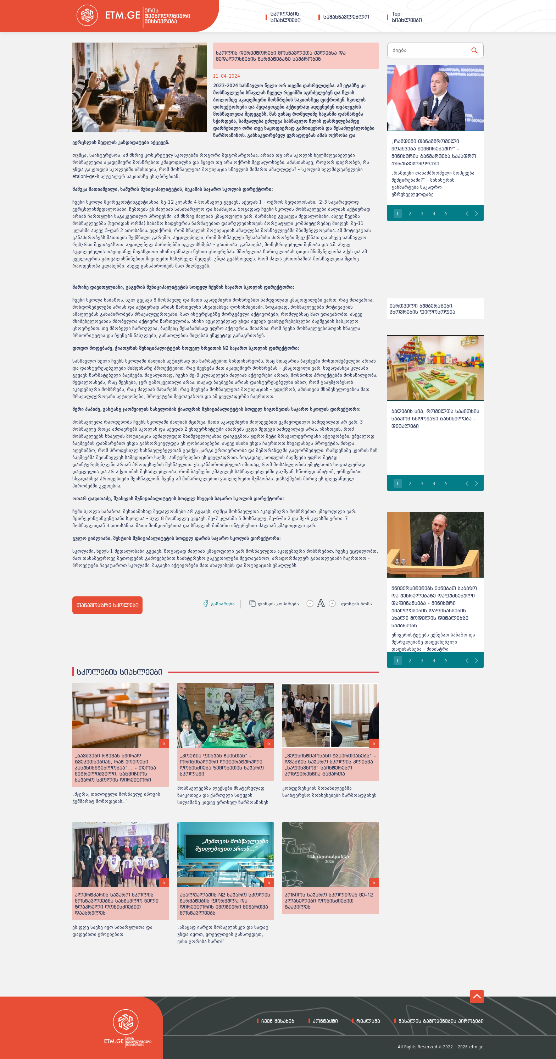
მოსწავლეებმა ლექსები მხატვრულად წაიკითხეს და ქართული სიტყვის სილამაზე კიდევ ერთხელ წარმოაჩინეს (222, 795)
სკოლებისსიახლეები (286, 17)
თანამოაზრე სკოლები (108, 605)
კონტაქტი (325, 1021)
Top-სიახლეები (407, 17)
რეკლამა (368, 1021)
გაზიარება (223, 603)
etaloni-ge (83, 176)
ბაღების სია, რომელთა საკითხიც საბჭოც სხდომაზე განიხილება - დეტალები (435, 418)
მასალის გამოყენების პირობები (441, 1021)
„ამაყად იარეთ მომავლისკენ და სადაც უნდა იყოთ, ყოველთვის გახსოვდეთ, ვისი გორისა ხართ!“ (222, 934)
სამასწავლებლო (346, 17)
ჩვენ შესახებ (277, 1021)
